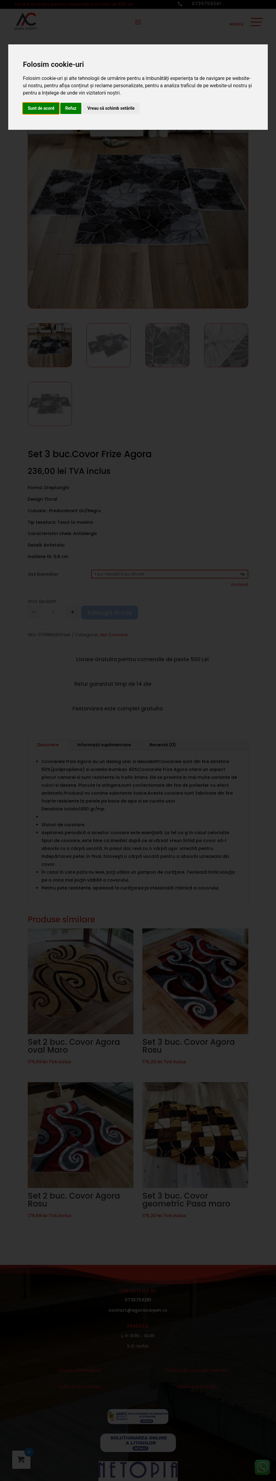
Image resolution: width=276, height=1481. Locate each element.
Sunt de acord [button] (41, 108)
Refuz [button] (70, 108)
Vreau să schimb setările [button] (111, 108)
